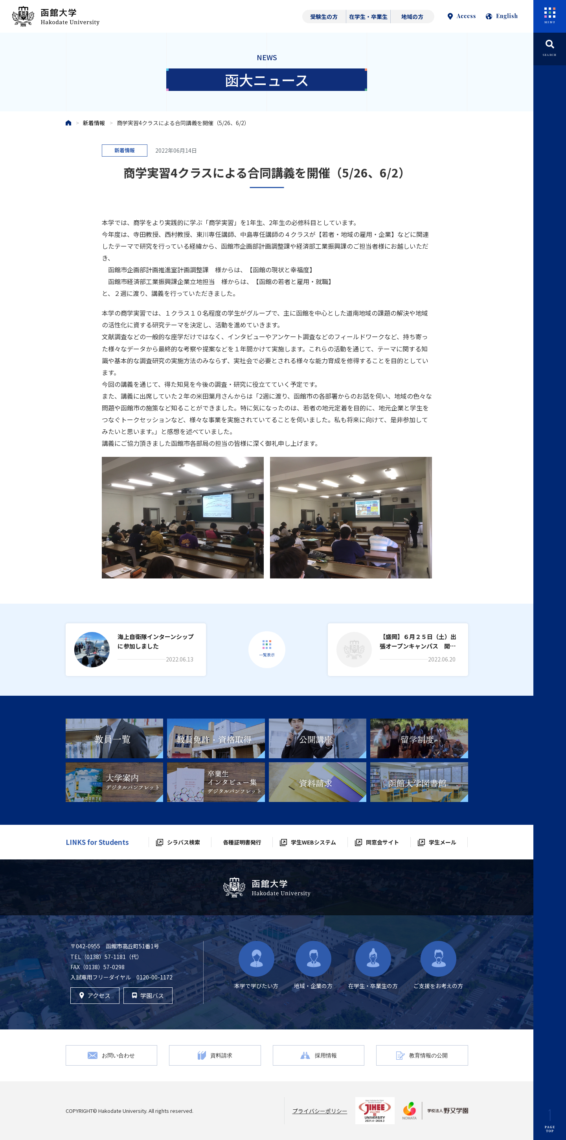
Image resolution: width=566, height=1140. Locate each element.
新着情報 (94, 123)
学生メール (442, 842)
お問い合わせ (118, 1055)
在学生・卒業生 (368, 16)
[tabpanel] (115, 738)
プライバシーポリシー (319, 1111)
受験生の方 (324, 16)
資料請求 (221, 1055)
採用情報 (326, 1055)
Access (462, 16)
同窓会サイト (382, 842)
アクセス (94, 995)
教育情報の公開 (428, 1055)
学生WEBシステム (313, 842)
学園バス (148, 995)
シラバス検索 (183, 842)
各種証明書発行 (242, 842)
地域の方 (412, 16)
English (502, 16)
